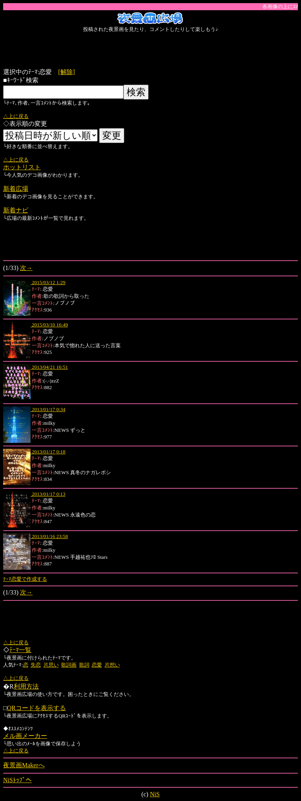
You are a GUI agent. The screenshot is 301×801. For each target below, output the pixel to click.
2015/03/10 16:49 (49, 325)
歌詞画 (68, 665)
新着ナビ (15, 210)
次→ (26, 268)
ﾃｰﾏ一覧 (20, 650)
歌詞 (84, 665)
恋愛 (97, 665)
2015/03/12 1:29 (48, 282)
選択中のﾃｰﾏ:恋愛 (30, 72)
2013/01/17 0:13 (48, 494)
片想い (112, 665)
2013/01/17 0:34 (48, 409)
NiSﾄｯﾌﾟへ (17, 780)
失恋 (36, 665)
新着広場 (15, 188)
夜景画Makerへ (24, 765)
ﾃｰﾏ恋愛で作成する (25, 579)
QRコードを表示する (36, 708)
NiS (155, 794)
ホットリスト (22, 167)
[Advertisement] (150, 50)
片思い (51, 665)
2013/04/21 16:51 (49, 367)
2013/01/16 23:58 (49, 536)
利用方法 (26, 686)
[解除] (66, 72)
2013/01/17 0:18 (48, 452)
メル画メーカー (25, 735)
